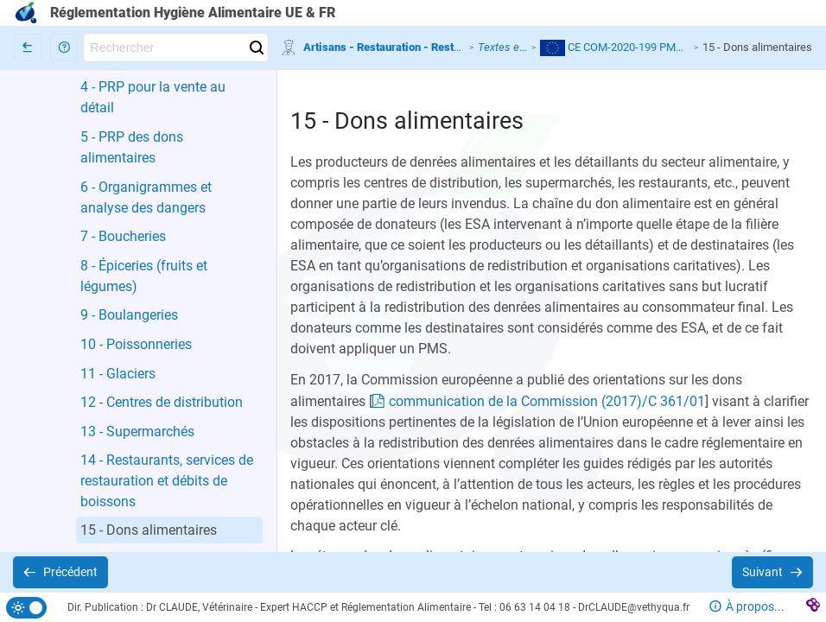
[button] (64, 47)
